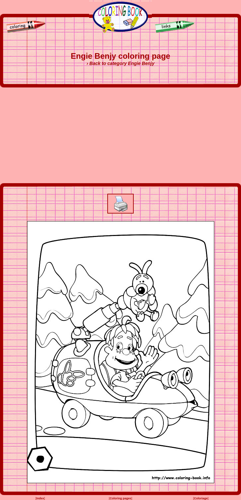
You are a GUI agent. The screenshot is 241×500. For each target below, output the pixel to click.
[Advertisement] (120, 135)
